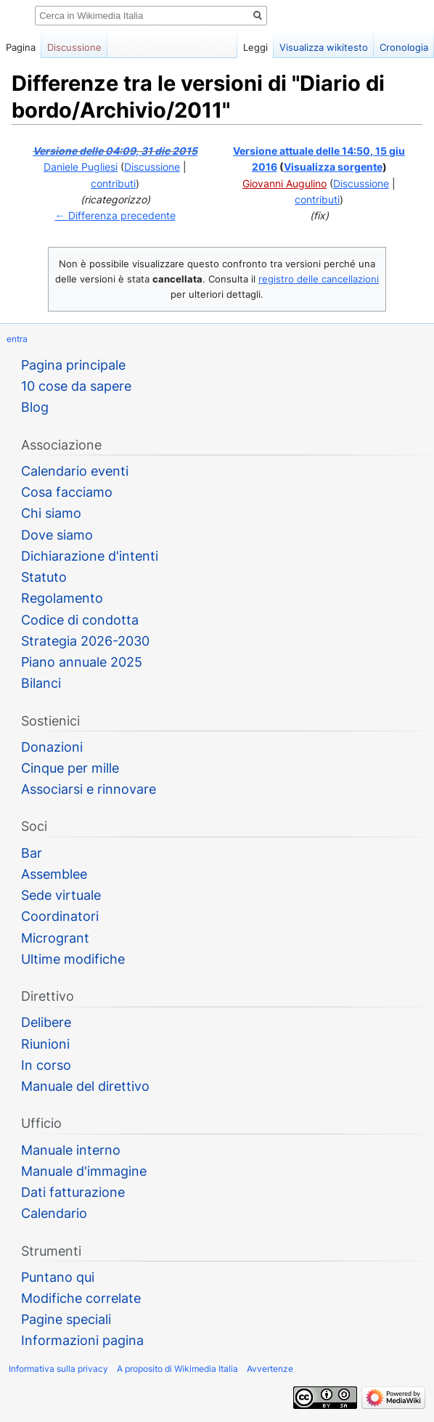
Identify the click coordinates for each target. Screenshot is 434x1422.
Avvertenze (270, 1368)
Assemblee (54, 874)
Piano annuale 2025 (81, 662)
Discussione (152, 167)
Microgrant (55, 938)
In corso (46, 1065)
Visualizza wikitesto (323, 47)
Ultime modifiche (73, 959)
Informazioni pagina (82, 1340)
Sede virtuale (61, 895)
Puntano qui (57, 1277)
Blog (35, 407)
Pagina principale (73, 365)
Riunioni (45, 1044)
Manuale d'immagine (84, 1171)
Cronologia (404, 47)
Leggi (255, 47)
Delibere (46, 1022)
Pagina (21, 47)
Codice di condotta (80, 619)
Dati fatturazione (73, 1192)
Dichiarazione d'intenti (89, 556)
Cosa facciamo (66, 492)
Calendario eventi (74, 471)
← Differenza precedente (115, 215)
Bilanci (41, 683)
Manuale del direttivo (85, 1086)
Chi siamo (51, 513)
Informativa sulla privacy (58, 1368)
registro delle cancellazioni (318, 279)
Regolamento (62, 598)
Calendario (54, 1213)
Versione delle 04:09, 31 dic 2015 (115, 151)
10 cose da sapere (76, 386)
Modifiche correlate (81, 1298)
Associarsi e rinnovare (88, 789)
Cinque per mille (70, 768)
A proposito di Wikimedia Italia (177, 1368)
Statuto (44, 577)
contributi (113, 183)
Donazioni (52, 747)
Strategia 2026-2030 (85, 641)
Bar (31, 853)
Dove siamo (57, 535)
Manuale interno (70, 1150)
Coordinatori (60, 916)
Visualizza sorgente (333, 167)
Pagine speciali (66, 1319)
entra (17, 338)
